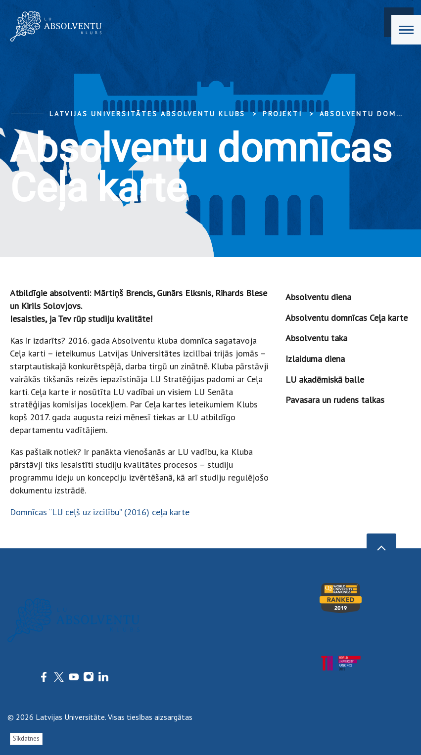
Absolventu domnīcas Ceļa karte (346, 317)
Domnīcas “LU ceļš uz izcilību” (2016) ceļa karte (99, 512)
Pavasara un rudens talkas (334, 399)
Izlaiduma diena (315, 358)
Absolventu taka (316, 338)
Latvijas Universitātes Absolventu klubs (147, 113)
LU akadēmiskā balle (324, 379)
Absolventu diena (318, 297)
